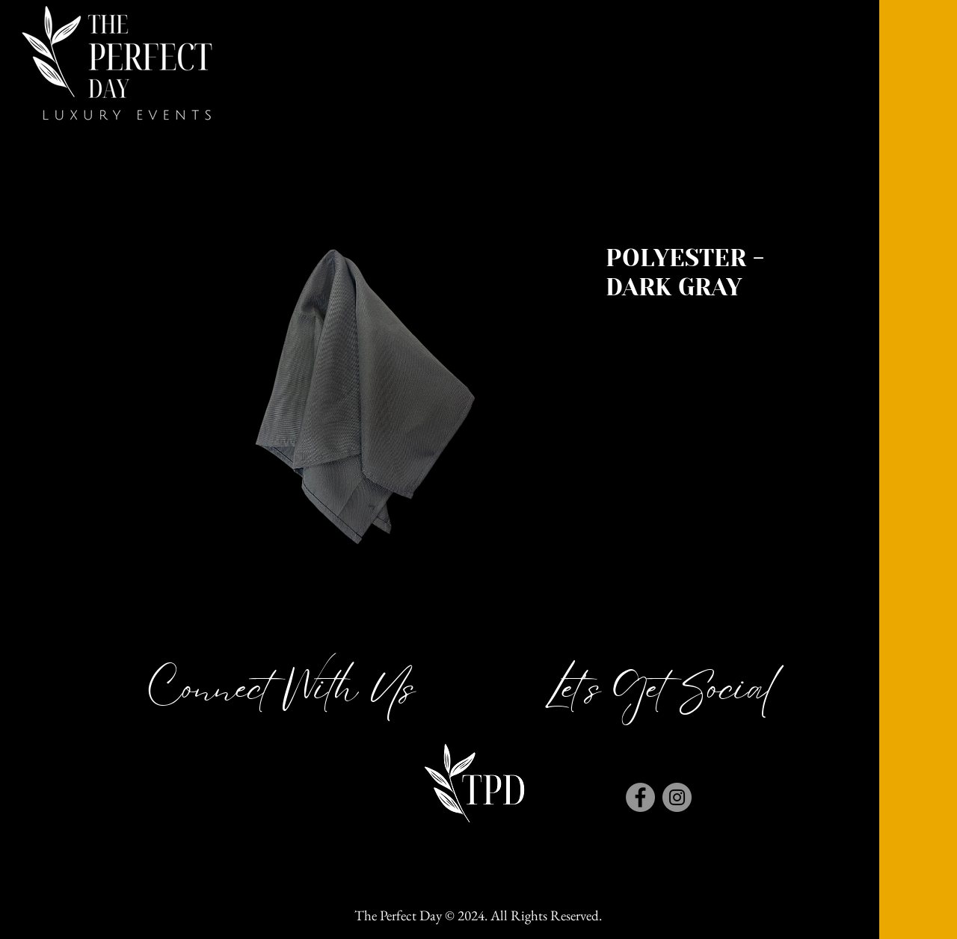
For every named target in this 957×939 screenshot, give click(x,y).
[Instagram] (677, 797)
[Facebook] (640, 797)
